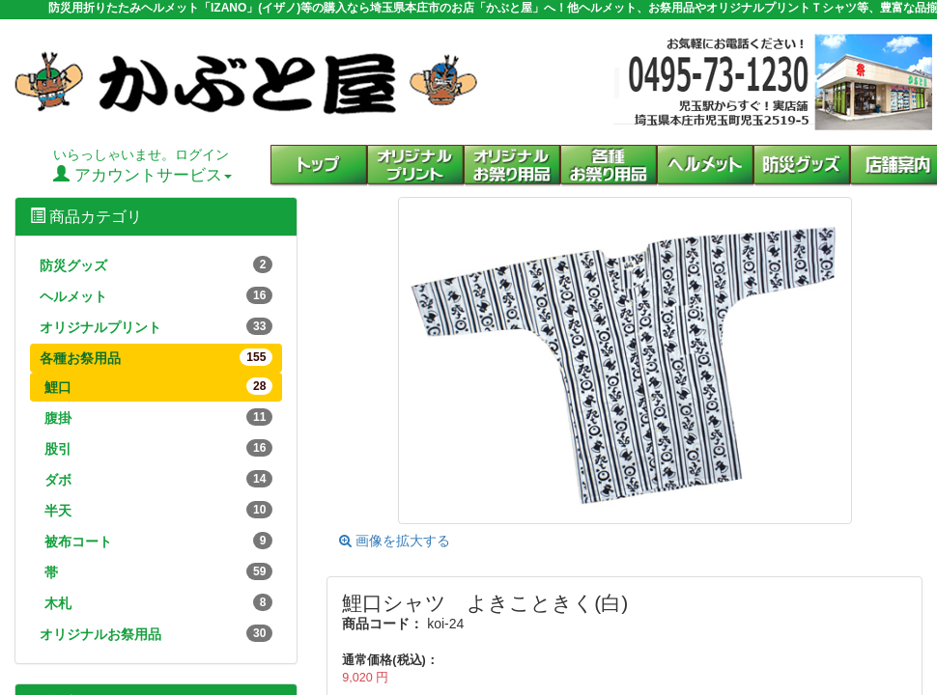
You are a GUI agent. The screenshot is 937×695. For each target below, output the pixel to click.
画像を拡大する (394, 540)
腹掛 (158, 417)
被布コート (158, 540)
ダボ (158, 478)
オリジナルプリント (156, 326)
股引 (158, 448)
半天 (158, 509)
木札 (158, 602)
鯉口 (158, 386)
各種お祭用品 (156, 357)
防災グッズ (156, 264)
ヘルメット (156, 295)
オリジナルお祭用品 (156, 633)
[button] (608, 166)
